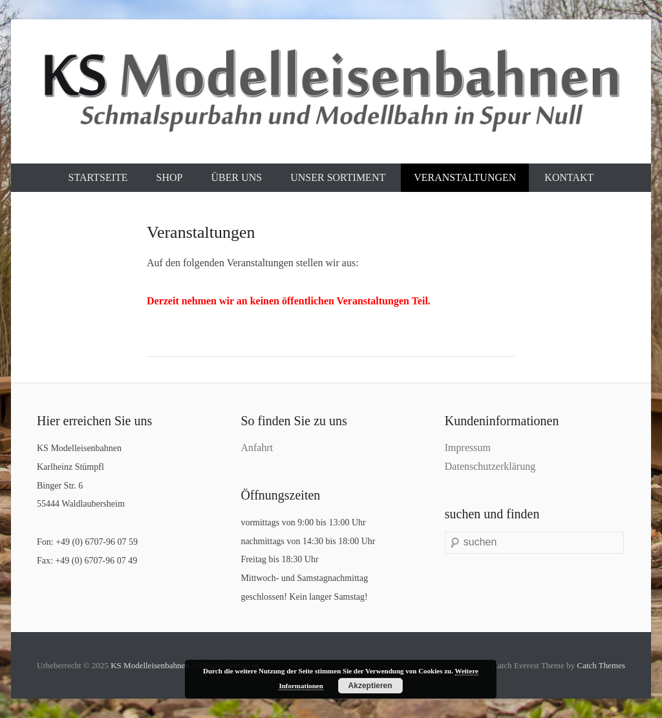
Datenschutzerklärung (490, 466)
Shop (169, 177)
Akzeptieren (370, 685)
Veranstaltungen (465, 177)
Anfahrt (256, 447)
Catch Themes (601, 665)
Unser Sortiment (337, 177)
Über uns (236, 177)
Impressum (468, 447)
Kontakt (568, 177)
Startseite (98, 177)
